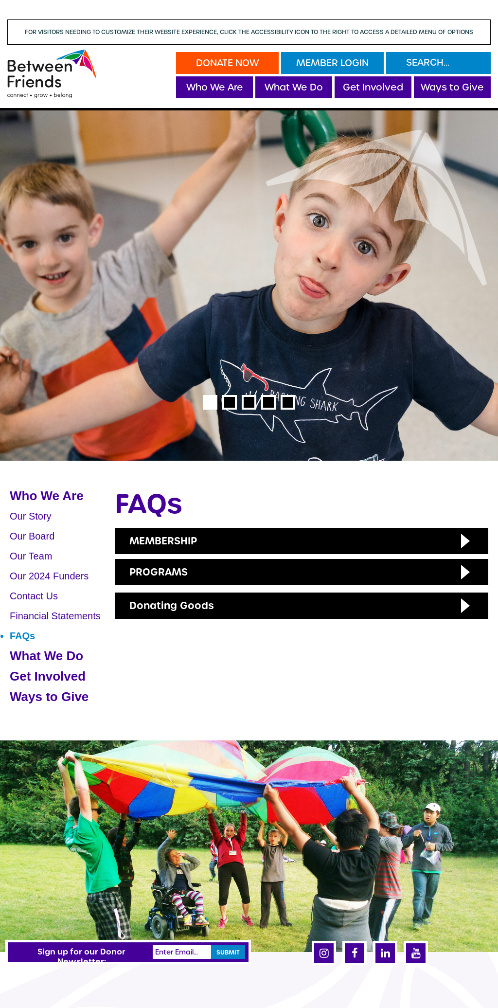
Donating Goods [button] (171, 605)
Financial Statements (55, 616)
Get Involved (373, 87)
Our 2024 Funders (49, 576)
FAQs (22, 635)
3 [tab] (249, 402)
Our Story (31, 516)
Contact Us (34, 596)
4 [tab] (268, 402)
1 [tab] (210, 402)
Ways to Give (452, 87)
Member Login (332, 63)
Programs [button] (158, 571)
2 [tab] (229, 402)
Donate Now (227, 63)
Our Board (32, 536)
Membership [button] (163, 540)
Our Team (31, 556)
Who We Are (214, 87)
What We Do (294, 87)
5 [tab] (288, 402)
